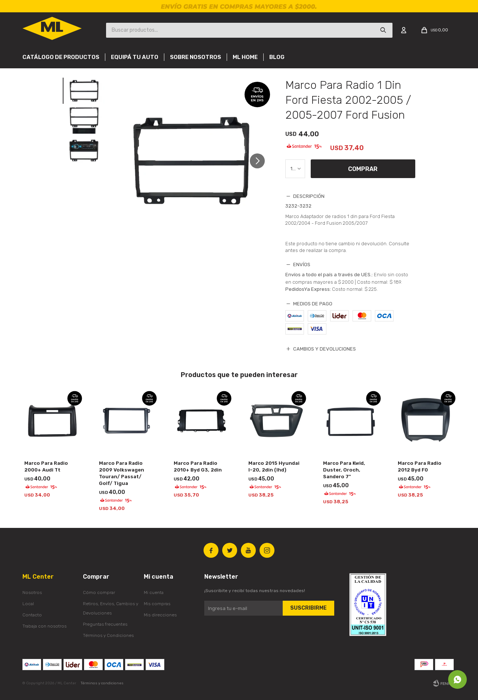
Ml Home (245, 57)
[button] (260, 160)
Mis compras (157, 603)
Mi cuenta (154, 592)
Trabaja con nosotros (44, 626)
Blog (277, 57)
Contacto (32, 614)
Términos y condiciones (102, 683)
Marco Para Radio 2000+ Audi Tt (46, 466)
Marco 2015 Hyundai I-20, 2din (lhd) (273, 466)
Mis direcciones (160, 614)
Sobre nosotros (195, 57)
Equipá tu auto (134, 57)
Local (28, 603)
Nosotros (32, 592)
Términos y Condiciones (108, 635)
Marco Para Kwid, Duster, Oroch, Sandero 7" (344, 469)
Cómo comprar (99, 592)
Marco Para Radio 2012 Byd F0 (419, 466)
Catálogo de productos (60, 57)
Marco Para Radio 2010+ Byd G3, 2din (198, 466)
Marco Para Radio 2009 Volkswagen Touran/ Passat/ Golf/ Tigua (121, 473)
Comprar (363, 168)
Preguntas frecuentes (105, 624)
